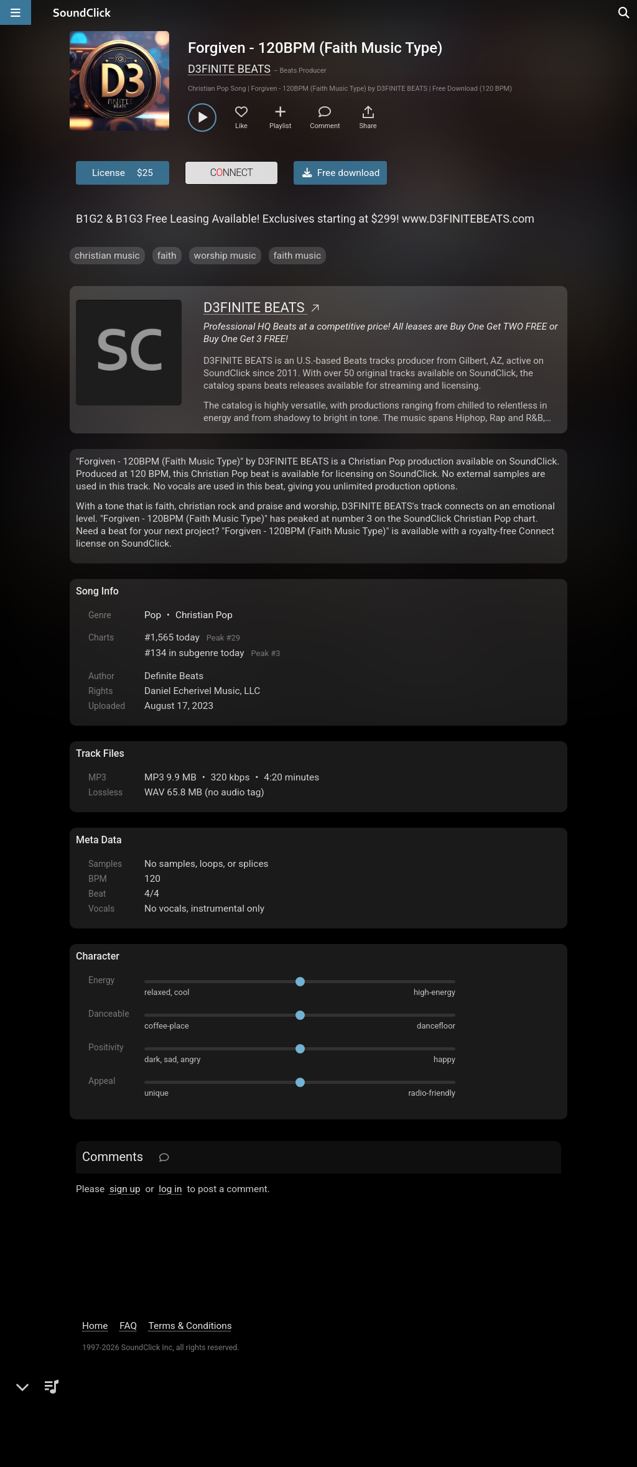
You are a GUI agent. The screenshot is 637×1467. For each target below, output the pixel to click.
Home (95, 1325)
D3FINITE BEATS (229, 68)
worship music (225, 255)
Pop (152, 615)
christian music (107, 255)
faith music (298, 255)
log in (170, 1189)
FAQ (128, 1325)
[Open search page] (624, 12)
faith (167, 255)
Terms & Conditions (190, 1325)
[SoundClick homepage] (82, 12)
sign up (125, 1189)
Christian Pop (204, 615)
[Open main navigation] (15, 12)
